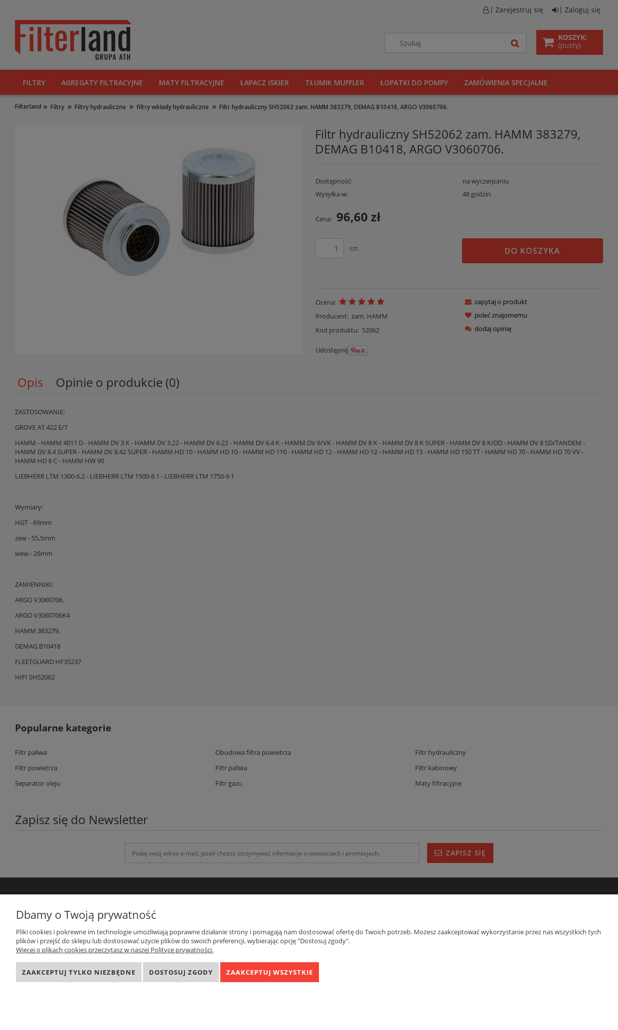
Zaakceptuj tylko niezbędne (79, 972)
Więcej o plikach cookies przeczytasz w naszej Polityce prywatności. (114, 949)
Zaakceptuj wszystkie (269, 972)
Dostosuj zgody (181, 972)
